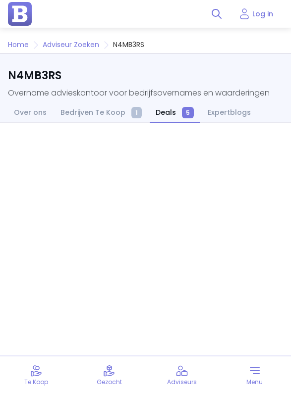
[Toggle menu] (254, 375)
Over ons (30, 112)
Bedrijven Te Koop (101, 113)
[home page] (20, 14)
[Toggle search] (217, 14)
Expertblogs (229, 112)
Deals (175, 113)
